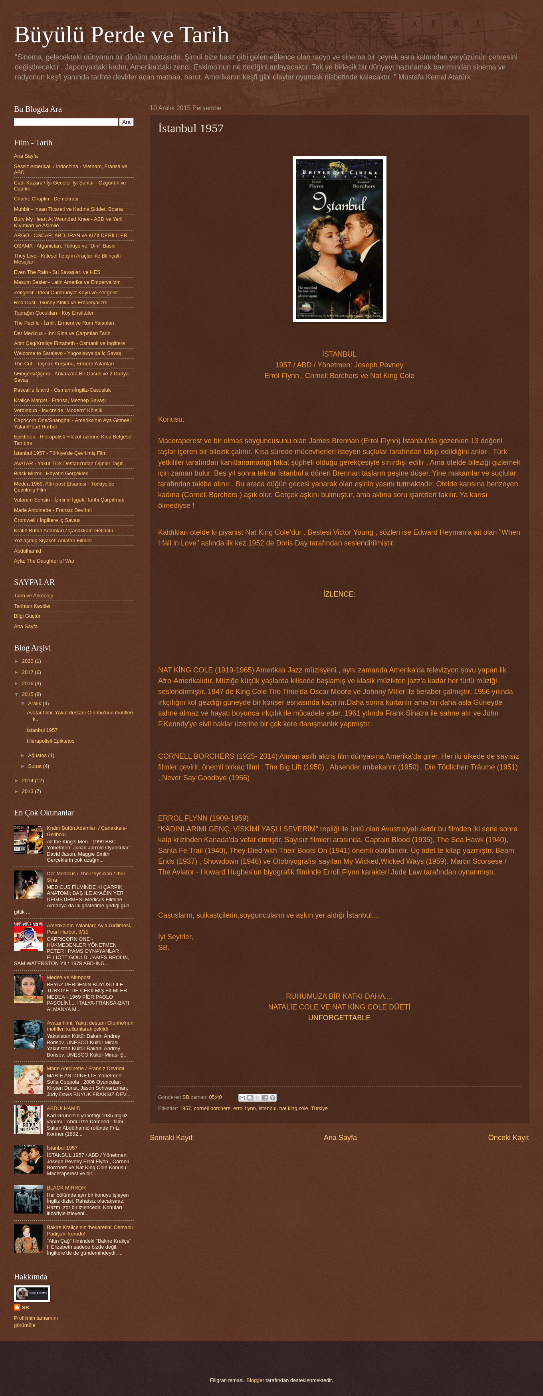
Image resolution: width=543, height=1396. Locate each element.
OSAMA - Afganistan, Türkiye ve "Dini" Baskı (64, 246)
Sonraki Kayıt (171, 1138)
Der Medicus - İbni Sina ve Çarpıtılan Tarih (62, 333)
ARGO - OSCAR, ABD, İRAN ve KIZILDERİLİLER (70, 235)
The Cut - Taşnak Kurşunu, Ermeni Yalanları (64, 364)
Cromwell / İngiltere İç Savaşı (47, 520)
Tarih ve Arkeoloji (33, 596)
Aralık (35, 703)
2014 (28, 780)
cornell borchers (212, 1108)
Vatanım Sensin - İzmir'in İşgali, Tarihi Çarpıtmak (69, 500)
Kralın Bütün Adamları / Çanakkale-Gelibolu (63, 530)
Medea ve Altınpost (69, 977)
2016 (28, 683)
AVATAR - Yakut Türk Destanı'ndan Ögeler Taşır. (69, 463)
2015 (28, 694)
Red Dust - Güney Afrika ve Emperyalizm (60, 302)
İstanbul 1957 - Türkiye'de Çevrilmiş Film (60, 453)
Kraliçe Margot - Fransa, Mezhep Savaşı (60, 400)
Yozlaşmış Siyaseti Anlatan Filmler (53, 540)
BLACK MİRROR (66, 1188)
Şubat (35, 766)
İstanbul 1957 (42, 730)
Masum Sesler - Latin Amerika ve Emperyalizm (67, 282)
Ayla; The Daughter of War (44, 561)
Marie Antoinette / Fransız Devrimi (85, 1068)
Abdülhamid (27, 551)
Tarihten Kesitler (32, 606)
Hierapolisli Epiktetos (51, 741)
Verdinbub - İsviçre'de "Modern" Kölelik (58, 410)
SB (25, 1308)
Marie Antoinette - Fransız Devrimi (53, 510)
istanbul (267, 1108)
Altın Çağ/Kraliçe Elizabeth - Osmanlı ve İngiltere (69, 343)
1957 (185, 1108)
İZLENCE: (339, 594)
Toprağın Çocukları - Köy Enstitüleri (54, 313)
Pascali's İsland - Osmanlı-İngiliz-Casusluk (62, 390)
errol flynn (244, 1108)
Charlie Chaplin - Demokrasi (46, 199)
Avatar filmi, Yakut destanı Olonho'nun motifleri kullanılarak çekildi (90, 1026)
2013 (28, 791)
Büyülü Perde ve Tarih (122, 34)
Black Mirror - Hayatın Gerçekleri (51, 473)
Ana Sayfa (340, 1138)
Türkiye (319, 1108)
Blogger (255, 1380)
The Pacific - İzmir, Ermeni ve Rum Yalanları (64, 323)
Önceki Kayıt (508, 1138)
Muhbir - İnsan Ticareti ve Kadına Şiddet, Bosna (68, 209)
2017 (28, 672)
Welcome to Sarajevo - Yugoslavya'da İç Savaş (67, 353)
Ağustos (38, 755)
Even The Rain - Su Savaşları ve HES (57, 272)
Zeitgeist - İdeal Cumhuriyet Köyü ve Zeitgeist (66, 292)
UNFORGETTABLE (339, 1018)
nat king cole (293, 1108)
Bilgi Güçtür (27, 616)
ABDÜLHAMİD (63, 1108)
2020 (28, 661)
